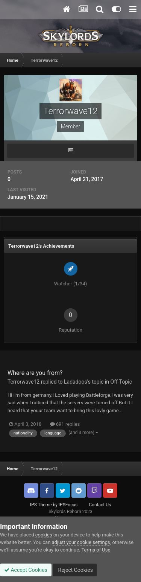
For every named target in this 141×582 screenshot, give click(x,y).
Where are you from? (35, 372)
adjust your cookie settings (81, 542)
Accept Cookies (25, 570)
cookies (43, 535)
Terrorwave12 (23, 382)
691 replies (65, 424)
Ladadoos (75, 382)
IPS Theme (41, 504)
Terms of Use (95, 550)
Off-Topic (121, 382)
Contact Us (100, 504)
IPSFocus (68, 504)
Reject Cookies (75, 570)
